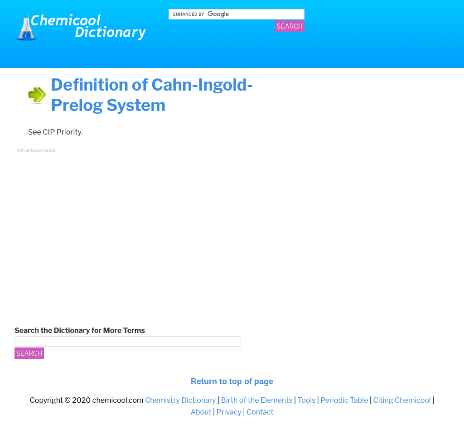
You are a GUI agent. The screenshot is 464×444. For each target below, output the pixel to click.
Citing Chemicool (401, 400)
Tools (307, 400)
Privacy (229, 412)
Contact (260, 412)
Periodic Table (344, 400)
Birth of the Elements (257, 400)
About (200, 412)
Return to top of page (232, 381)
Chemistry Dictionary (82, 27)
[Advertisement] (184, 221)
